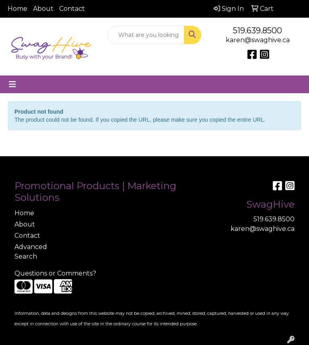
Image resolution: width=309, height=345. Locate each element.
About (43, 8)
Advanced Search (30, 251)
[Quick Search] (146, 35)
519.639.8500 (257, 30)
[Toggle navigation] (12, 84)
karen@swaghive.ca (258, 40)
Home (17, 8)
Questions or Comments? (55, 273)
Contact (72, 8)
